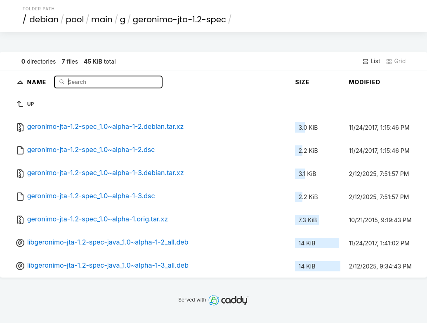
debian (44, 19)
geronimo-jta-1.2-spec (179, 19)
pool (75, 19)
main (102, 19)
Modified (364, 82)
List (371, 61)
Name (37, 81)
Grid (396, 61)
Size (302, 82)
